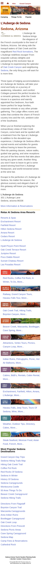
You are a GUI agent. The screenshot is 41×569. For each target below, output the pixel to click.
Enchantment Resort (11, 221)
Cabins (6, 375)
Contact (19, 559)
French (12, 444)
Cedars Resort (8, 236)
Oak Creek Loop (9, 522)
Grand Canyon (25, 3)
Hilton (29, 391)
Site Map (13, 559)
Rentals (21, 375)
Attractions (8, 343)
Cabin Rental (33, 375)
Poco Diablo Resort (10, 257)
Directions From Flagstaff (13, 504)
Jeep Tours (22, 408)
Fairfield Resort (8, 225)
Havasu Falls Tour (11, 298)
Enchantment (9, 391)
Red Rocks (8, 278)
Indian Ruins (9, 359)
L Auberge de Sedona (11, 240)
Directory (30, 424)
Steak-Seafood (10, 440)
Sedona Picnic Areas (11, 529)
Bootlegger (34, 326)
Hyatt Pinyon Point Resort (13, 246)
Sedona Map (7, 537)
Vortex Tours (20, 343)
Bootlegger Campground (13, 518)
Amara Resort (7, 232)
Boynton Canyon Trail (11, 507)
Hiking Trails (25, 310)
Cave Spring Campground (13, 533)
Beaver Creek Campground (14, 494)
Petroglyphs (22, 359)
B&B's (14, 375)
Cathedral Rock (8, 544)
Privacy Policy (26, 559)
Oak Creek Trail (10, 310)
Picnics (31, 343)
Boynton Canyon (11, 314)
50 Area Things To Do (11, 490)
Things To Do (16, 17)
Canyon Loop (9, 346)
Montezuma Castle (10, 486)
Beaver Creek (9, 326)
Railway (6, 294)
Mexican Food (25, 440)
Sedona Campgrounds (12, 483)
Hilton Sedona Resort (11, 229)
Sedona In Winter (9, 475)
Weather (7, 424)
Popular (28, 17)
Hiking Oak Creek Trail (12, 464)
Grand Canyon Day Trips (13, 457)
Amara (36, 391)
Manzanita (22, 326)
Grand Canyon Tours (22, 294)
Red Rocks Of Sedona (12, 472)
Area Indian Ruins (9, 515)
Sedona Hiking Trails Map (13, 461)
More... (20, 282)
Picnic (32, 359)
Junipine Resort (8, 253)
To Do (13, 282)
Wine (14, 411)
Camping (4, 17)
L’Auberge (8, 395)
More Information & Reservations (17, 206)
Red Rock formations (22, 51)
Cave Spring (9, 330)
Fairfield (21, 391)
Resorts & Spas (8, 218)
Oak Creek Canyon (12, 67)
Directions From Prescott (13, 526)
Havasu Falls (9, 408)
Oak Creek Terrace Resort (13, 249)
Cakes (6, 427)
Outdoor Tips (18, 424)
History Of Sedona (10, 479)
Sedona (4, 70)
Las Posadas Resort (10, 264)
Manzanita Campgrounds (13, 511)
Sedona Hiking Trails (11, 498)
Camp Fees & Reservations (14, 541)
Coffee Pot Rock (23, 278)
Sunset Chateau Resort (12, 261)
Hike (14, 3)
